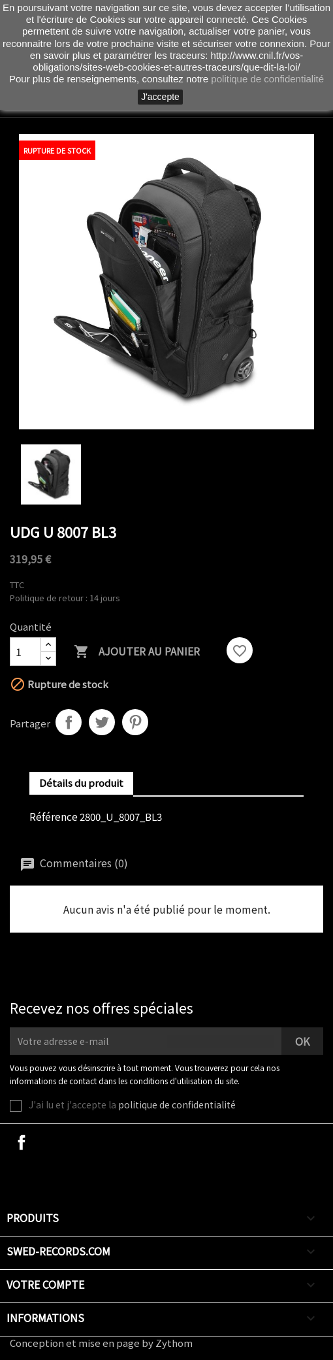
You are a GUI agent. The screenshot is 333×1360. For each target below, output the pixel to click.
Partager (69, 722)
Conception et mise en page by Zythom (101, 1343)
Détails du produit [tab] (81, 782)
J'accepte (160, 96)
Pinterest (135, 722)
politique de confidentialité (177, 1104)
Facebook (21, 1142)
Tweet (102, 722)
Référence (53, 816)
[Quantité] (25, 651)
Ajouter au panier (137, 652)
